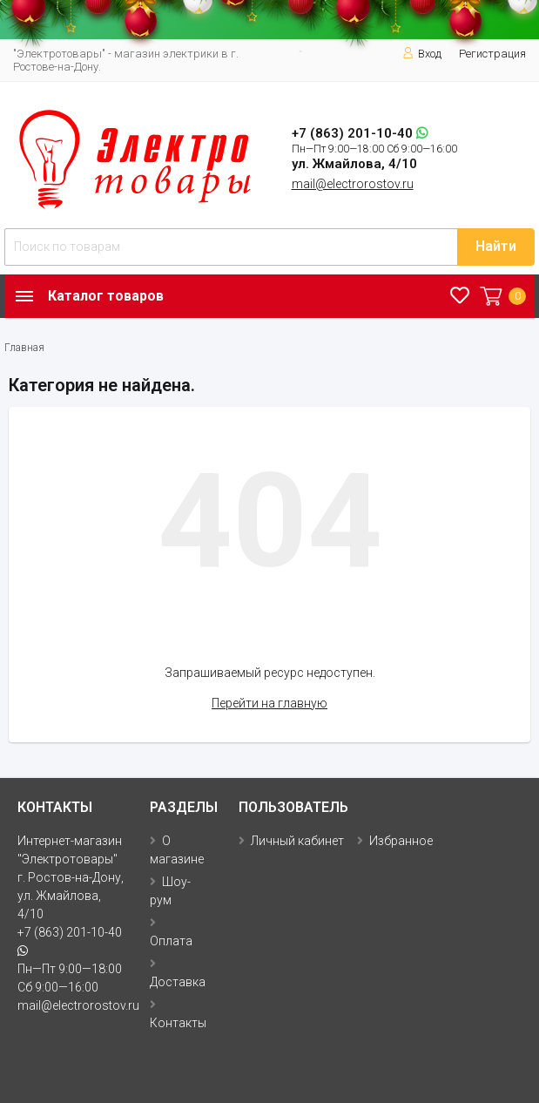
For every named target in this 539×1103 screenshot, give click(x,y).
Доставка (177, 982)
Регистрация (492, 53)
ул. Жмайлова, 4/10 (354, 164)
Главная (24, 348)
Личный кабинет (297, 841)
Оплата (171, 941)
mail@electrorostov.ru (353, 184)
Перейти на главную (269, 703)
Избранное (401, 841)
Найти (495, 246)
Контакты (178, 1023)
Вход (421, 53)
